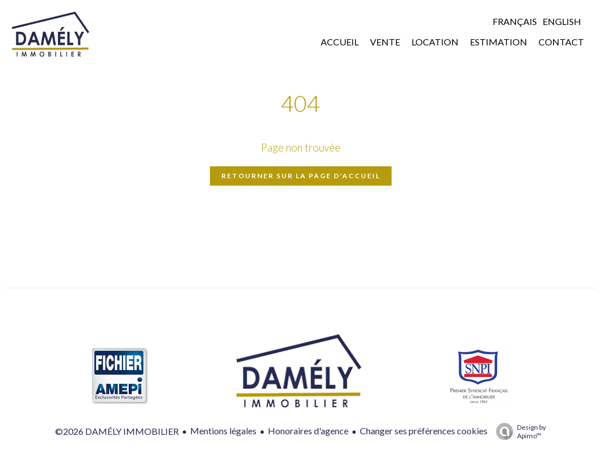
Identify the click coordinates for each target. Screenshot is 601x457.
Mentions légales (223, 430)
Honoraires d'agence (308, 430)
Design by (518, 431)
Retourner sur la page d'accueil (300, 175)
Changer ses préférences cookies (423, 430)
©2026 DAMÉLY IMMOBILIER (117, 431)
